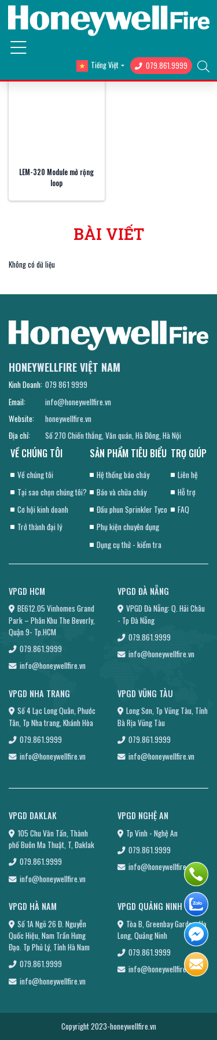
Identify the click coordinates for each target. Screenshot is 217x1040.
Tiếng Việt (97, 66)
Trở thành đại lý (39, 526)
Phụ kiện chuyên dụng (128, 526)
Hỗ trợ (187, 492)
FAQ (183, 509)
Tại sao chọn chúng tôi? (52, 492)
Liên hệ (188, 474)
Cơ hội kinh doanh (42, 509)
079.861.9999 (161, 65)
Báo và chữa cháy (121, 492)
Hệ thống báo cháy (123, 474)
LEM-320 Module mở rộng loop (56, 177)
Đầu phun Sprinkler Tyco (132, 509)
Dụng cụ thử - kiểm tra (129, 544)
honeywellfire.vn (68, 418)
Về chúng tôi (35, 474)
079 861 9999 (66, 384)
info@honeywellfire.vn (78, 402)
